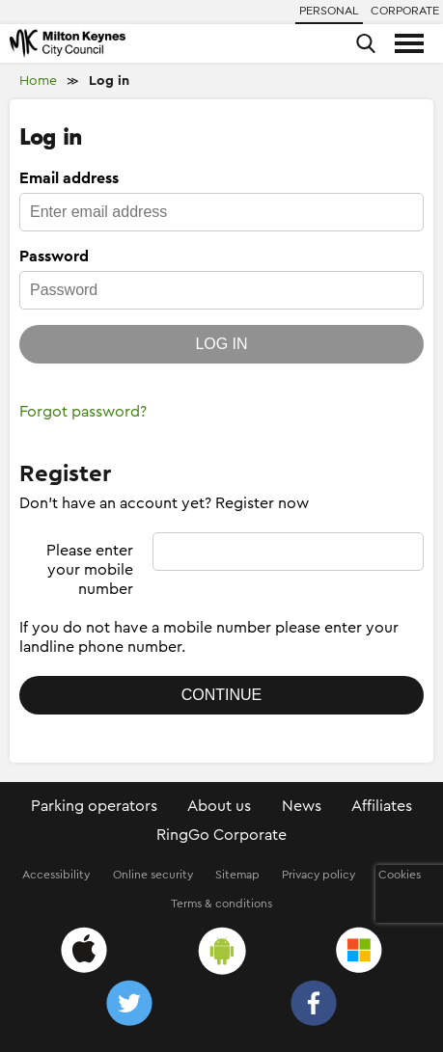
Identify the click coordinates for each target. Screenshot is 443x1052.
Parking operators (94, 806)
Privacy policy (318, 874)
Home (38, 81)
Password (54, 256)
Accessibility (56, 874)
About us (219, 806)
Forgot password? (83, 411)
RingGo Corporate (221, 835)
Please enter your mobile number (89, 570)
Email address (69, 178)
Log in (109, 81)
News (301, 806)
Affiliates (381, 806)
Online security (153, 874)
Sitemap (237, 874)
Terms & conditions (221, 903)
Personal (329, 10)
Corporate (405, 10)
